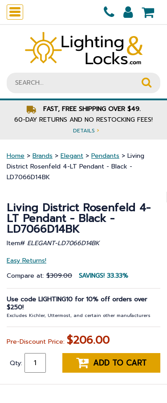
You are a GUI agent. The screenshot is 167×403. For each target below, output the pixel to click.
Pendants (105, 155)
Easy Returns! (26, 260)
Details (86, 130)
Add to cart (111, 363)
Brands (43, 155)
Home (15, 155)
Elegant (72, 155)
